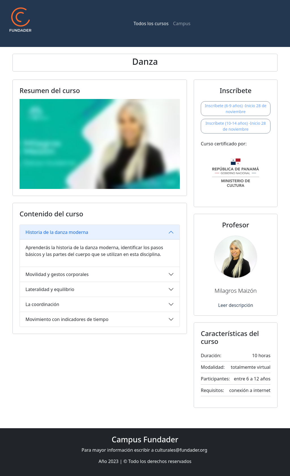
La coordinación (42, 304)
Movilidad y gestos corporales (57, 274)
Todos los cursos (151, 23)
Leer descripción (235, 305)
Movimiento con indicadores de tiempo (66, 319)
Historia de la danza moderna (56, 232)
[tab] (100, 232)
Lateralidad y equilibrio (49, 289)
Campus (181, 23)
